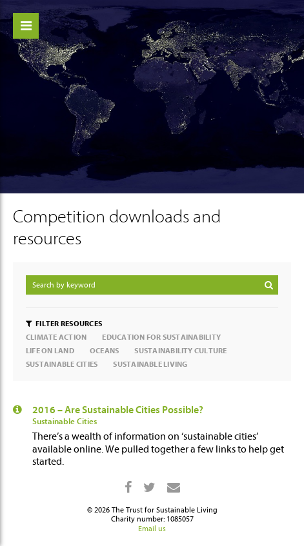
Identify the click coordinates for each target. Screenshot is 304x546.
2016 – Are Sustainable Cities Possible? (117, 410)
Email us (152, 528)
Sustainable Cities (64, 421)
